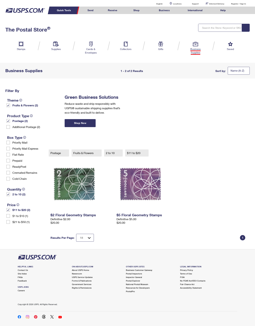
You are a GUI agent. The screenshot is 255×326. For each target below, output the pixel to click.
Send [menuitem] (90, 10)
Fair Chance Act (187, 284)
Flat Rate (18, 154)
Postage (56, 153)
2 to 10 (110, 153)
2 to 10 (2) (19, 194)
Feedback (22, 281)
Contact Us (23, 270)
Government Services (81, 284)
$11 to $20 (134, 153)
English (156, 4)
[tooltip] (20, 100)
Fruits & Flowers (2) (25, 105)
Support (195, 4)
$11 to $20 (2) (21, 209)
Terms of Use (186, 273)
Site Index (22, 273)
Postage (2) (20, 120)
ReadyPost (19, 166)
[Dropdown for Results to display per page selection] (85, 238)
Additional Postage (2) (26, 127)
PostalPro (130, 291)
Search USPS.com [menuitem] (239, 10)
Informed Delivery (216, 4)
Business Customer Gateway (139, 270)
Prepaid (17, 160)
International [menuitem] (195, 10)
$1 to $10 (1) (20, 216)
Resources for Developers (138, 288)
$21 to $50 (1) (21, 222)
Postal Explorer (133, 281)
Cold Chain (19, 178)
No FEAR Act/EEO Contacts (192, 281)
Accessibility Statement (191, 288)
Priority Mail (19, 142)
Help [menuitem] (223, 10)
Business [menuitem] (164, 10)
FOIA (182, 277)
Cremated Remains (24, 172)
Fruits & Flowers (83, 153)
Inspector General (134, 277)
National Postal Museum (137, 284)
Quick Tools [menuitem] (64, 10)
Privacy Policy (186, 270)
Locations (177, 4)
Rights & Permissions (82, 288)
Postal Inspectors (134, 273)
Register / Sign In (238, 4)
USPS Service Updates (82, 277)
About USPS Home (80, 270)
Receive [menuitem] (112, 10)
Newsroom (77, 273)
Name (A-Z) (237, 70)
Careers (21, 290)
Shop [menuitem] (136, 10)
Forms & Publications (82, 281)
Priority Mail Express (25, 148)
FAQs (20, 277)
